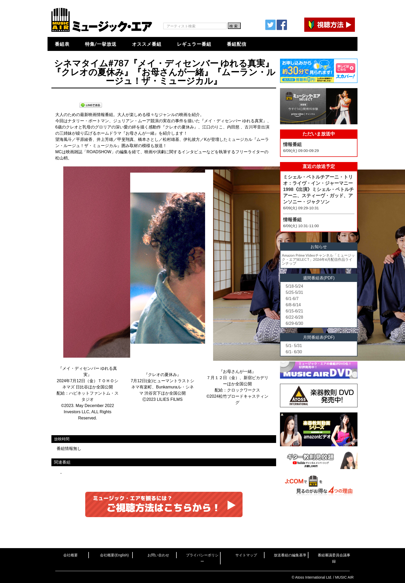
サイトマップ (246, 555)
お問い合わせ (158, 555)
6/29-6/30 (294, 323)
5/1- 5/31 (294, 345)
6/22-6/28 (294, 317)
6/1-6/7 (292, 298)
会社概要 (70, 555)
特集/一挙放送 (100, 44)
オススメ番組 (146, 44)
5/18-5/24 (294, 286)
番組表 (62, 44)
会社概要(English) (114, 555)
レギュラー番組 (194, 44)
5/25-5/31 (294, 292)
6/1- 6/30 (294, 352)
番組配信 (236, 44)
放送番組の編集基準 (290, 555)
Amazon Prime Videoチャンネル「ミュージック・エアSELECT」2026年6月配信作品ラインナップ (318, 259)
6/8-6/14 (293, 305)
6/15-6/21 (294, 311)
